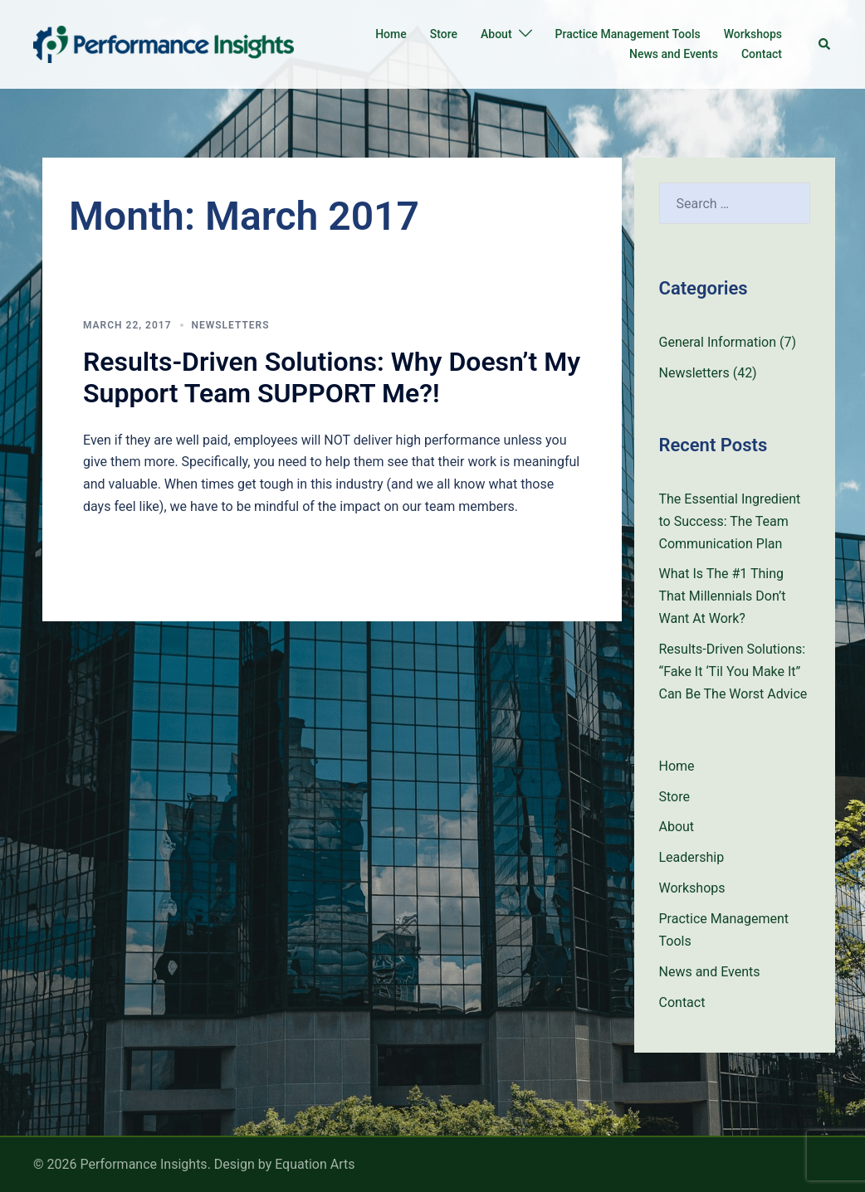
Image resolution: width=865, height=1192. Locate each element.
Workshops (753, 34)
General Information (718, 342)
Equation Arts (314, 1164)
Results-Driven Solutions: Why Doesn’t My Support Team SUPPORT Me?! (331, 377)
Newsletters (231, 325)
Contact (761, 54)
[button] (825, 44)
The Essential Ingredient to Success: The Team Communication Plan (730, 521)
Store (443, 34)
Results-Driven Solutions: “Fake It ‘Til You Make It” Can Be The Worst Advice (733, 671)
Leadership (692, 857)
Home (391, 34)
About (496, 34)
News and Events (673, 54)
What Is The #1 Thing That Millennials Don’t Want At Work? (722, 596)
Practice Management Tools (628, 34)
